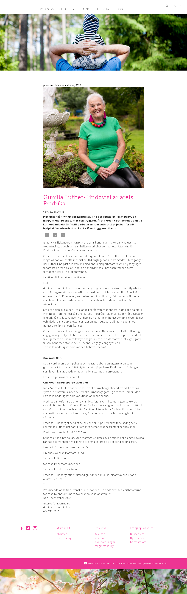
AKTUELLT (92, 8)
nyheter (69, 85)
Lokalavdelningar (105, 542)
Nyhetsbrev (138, 538)
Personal (100, 538)
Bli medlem (138, 534)
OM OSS (44, 8)
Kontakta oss (139, 542)
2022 (78, 85)
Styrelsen (100, 534)
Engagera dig (142, 528)
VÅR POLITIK (58, 8)
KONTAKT (106, 8)
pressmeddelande (53, 85)
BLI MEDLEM (76, 8)
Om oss (101, 528)
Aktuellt (63, 528)
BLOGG (118, 8)
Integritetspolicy (105, 546)
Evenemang (64, 538)
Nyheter (62, 534)
